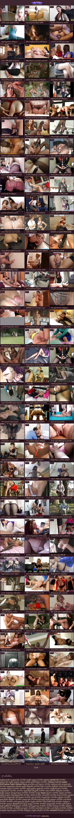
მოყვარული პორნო (20, 793)
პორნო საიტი (34, 793)
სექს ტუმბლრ (5, 806)
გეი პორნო (36, 797)
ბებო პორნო (45, 786)
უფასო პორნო (52, 793)
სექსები (55, 786)
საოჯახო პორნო (28, 808)
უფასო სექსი (30, 801)
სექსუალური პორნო (59, 788)
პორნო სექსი (25, 780)
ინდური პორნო (62, 791)
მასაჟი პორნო (59, 806)
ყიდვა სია (45, 816)
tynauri (16, 804)
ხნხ (57, 780)
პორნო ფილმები (24, 791)
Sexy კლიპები (29, 784)
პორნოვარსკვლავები (40, 799)
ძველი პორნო (13, 788)
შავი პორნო (62, 795)
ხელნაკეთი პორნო (15, 810)
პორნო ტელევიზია (28, 788)
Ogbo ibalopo (16, 784)
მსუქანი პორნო (33, 786)
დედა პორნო (37, 780)
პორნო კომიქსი (13, 808)
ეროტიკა (23, 804)
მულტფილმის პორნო (20, 795)
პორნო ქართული (63, 804)
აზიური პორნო (43, 810)
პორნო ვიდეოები (47, 804)
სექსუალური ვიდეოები (10, 780)
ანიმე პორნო (36, 795)
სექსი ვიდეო (14, 782)
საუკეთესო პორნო (49, 797)
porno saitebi (50, 780)
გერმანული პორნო (39, 782)
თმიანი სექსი (20, 786)
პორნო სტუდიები (7, 786)
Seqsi (43, 793)
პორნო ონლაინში (43, 801)
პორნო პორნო (46, 806)
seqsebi (53, 810)
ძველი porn (25, 782)
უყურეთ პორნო (43, 788)
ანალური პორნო (49, 795)
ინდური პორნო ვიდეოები (19, 799)
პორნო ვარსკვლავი (16, 801)
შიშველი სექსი (30, 810)
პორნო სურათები (37, 3)
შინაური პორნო (64, 810)
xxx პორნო (51, 791)
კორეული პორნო (43, 784)
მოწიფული (16, 806)
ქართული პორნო (23, 797)
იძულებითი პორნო (8, 791)
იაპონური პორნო (43, 808)
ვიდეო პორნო (56, 799)
